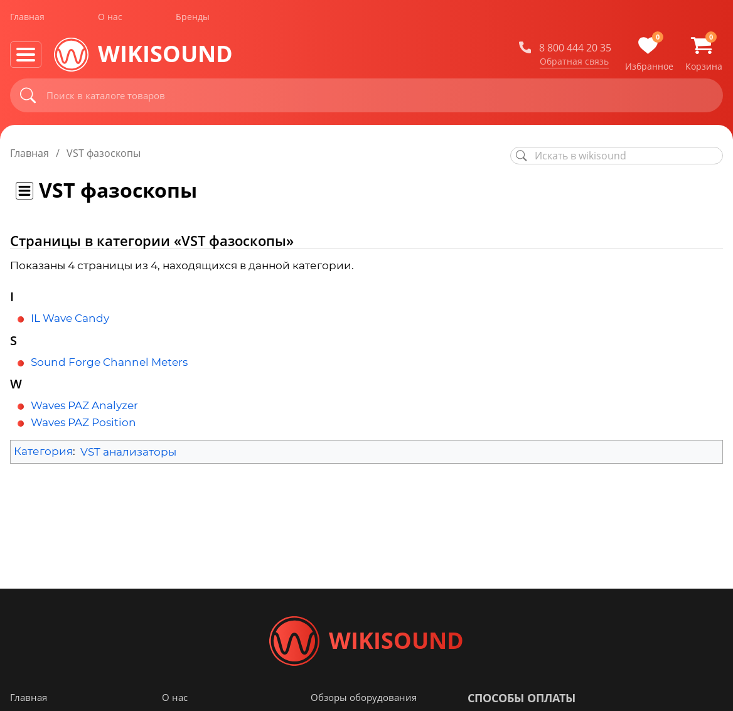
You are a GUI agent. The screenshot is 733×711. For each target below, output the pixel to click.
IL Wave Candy (70, 318)
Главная (27, 18)
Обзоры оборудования (364, 698)
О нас (110, 18)
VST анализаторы (128, 452)
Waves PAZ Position (83, 422)
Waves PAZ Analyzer (84, 405)
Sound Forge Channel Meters (109, 362)
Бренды (193, 18)
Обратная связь (574, 62)
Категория (43, 452)
